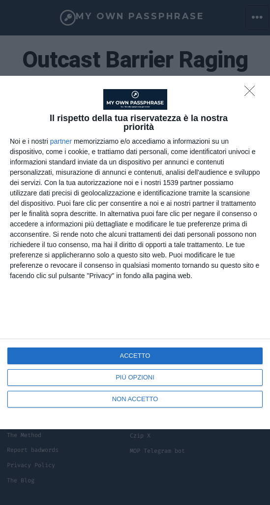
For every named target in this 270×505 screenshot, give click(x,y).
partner (61, 141)
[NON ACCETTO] (252, 93)
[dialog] (135, 252)
